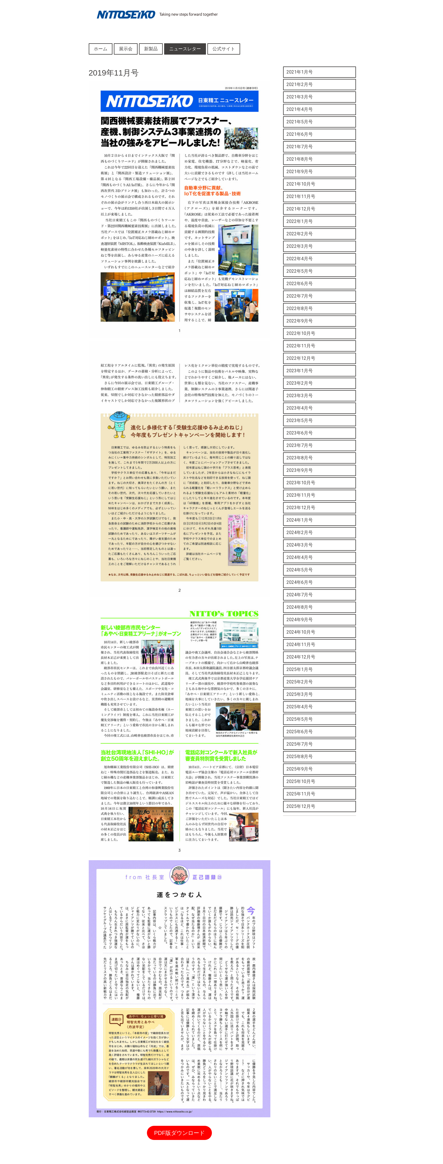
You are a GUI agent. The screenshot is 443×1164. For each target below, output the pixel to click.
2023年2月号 (299, 383)
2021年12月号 (300, 209)
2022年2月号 (299, 233)
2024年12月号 (300, 657)
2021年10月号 (300, 184)
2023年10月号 (300, 482)
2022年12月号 (300, 358)
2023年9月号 (299, 470)
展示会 (126, 48)
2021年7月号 (299, 146)
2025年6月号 (299, 731)
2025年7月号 (299, 744)
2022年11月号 (300, 345)
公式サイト (223, 48)
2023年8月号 (299, 458)
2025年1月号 (299, 669)
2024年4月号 (299, 557)
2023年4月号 (299, 408)
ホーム (100, 48)
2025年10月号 (300, 781)
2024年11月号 (300, 644)
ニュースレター (185, 48)
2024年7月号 (299, 594)
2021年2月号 (299, 84)
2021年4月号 (299, 109)
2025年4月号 (299, 706)
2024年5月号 (299, 570)
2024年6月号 (299, 582)
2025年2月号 (299, 682)
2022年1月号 (299, 221)
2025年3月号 (299, 694)
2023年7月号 (299, 445)
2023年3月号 (299, 395)
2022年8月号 (299, 308)
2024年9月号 (299, 619)
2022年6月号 (299, 283)
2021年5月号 (299, 121)
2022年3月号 (299, 246)
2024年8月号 (299, 607)
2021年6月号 (299, 134)
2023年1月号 (299, 370)
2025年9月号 (299, 769)
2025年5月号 (299, 719)
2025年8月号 (299, 756)
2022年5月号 (299, 271)
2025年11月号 (300, 794)
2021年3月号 (299, 97)
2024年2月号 (299, 532)
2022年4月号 (299, 258)
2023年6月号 (299, 433)
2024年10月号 (300, 632)
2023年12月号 (300, 507)
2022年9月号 (299, 321)
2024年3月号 (299, 545)
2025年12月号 (300, 806)
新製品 (151, 48)
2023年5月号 (299, 420)
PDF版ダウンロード (179, 1133)
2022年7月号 (299, 296)
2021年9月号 (299, 171)
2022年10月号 (300, 333)
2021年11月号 (300, 196)
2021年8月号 (299, 159)
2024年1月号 (299, 520)
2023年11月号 (300, 495)
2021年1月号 (299, 72)
